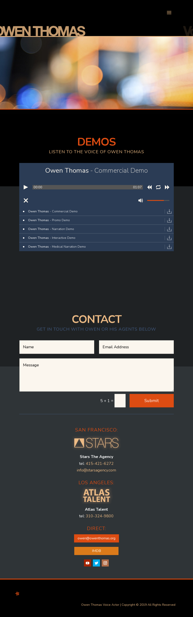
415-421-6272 (100, 453)
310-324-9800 (100, 506)
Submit (151, 392)
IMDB (96, 540)
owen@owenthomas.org (96, 527)
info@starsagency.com (96, 460)
